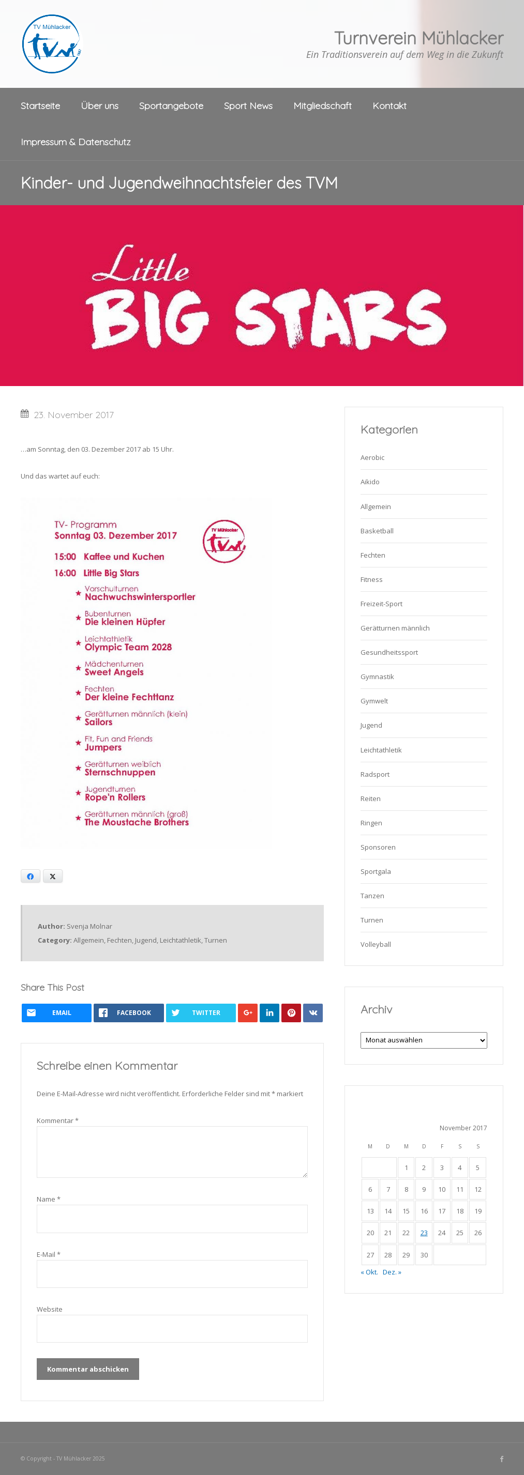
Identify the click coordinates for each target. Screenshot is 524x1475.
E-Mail (49, 1254)
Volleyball (376, 944)
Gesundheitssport (389, 652)
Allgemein (88, 940)
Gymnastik (377, 676)
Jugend (146, 940)
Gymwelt (374, 700)
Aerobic (372, 457)
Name (49, 1199)
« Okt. (369, 1272)
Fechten (119, 940)
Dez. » (392, 1272)
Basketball (377, 530)
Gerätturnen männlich (395, 628)
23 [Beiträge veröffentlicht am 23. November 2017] (424, 1232)
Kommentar (58, 1120)
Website (50, 1309)
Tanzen (372, 895)
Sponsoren (378, 847)
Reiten (371, 798)
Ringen (371, 822)
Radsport (375, 774)
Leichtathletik (180, 940)
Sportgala (376, 871)
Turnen (215, 940)
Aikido (370, 481)
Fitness (372, 579)
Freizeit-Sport (381, 603)
